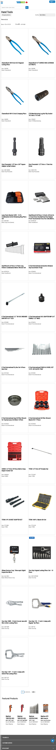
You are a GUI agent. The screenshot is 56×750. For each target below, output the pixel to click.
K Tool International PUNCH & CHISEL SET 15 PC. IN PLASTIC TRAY (41, 368)
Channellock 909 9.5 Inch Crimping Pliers (14, 114)
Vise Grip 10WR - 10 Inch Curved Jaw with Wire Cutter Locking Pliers (14, 622)
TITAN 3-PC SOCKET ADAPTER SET (12, 520)
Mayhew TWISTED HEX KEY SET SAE (10, 718)
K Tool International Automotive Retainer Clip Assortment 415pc (41, 267)
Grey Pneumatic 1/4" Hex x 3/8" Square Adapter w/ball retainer (13, 165)
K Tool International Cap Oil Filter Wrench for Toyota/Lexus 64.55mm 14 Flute (14, 419)
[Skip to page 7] (30, 692)
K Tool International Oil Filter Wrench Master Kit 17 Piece (40, 419)
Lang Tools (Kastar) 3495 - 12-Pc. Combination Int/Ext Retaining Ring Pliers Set (14, 217)
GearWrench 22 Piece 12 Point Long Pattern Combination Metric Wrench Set (14, 267)
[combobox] (15, 7)
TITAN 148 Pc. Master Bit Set (37, 520)
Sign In (52, 1)
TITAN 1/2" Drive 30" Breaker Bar (38, 469)
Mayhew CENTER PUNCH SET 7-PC (34, 718)
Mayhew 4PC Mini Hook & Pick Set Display (45, 718)
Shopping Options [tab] (6, 15)
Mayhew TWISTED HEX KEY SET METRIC (22, 718)
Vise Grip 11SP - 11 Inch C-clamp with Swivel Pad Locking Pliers (13, 673)
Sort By (37, 15)
